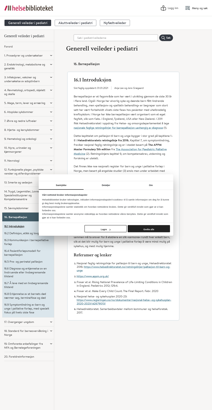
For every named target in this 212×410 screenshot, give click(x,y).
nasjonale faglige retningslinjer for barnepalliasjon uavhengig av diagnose (118, 128)
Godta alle (148, 229)
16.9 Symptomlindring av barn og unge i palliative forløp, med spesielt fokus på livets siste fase (26, 308)
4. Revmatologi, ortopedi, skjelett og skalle (24, 92)
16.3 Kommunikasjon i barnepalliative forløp (26, 242)
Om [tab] (151, 185)
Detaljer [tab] (106, 185)
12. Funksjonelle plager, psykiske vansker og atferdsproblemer (24, 171)
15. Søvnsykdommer (16, 208)
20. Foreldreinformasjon (19, 356)
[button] (123, 78)
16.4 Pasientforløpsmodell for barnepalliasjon (22, 252)
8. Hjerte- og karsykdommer (21, 130)
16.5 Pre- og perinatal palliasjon (23, 261)
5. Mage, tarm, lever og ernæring (24, 103)
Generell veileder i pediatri (27, 23)
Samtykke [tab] (61, 185)
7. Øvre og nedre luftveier (20, 121)
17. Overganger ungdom (19, 322)
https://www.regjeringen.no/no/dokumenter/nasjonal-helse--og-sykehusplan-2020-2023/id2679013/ (124, 302)
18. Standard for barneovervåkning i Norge (26, 333)
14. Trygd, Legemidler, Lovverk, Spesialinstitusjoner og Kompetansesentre (23, 195)
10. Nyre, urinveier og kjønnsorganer (17, 149)
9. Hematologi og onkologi (20, 139)
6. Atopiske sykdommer (18, 112)
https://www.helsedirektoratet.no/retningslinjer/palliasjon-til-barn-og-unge (123, 269)
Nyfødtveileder (115, 23)
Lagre (105, 229)
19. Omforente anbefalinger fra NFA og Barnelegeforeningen (23, 345)
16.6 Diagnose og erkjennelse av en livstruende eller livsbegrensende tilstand (25, 272)
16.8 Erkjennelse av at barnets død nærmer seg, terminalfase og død (25, 295)
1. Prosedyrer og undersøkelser (23, 55)
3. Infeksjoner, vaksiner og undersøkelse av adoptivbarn (22, 79)
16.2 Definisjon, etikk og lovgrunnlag (26, 233)
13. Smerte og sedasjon (18, 182)
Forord (8, 46)
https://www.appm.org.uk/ (93, 276)
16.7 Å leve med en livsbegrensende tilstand (26, 285)
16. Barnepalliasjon (15, 217)
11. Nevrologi (11, 160)
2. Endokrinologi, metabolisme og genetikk (24, 66)
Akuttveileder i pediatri (75, 23)
